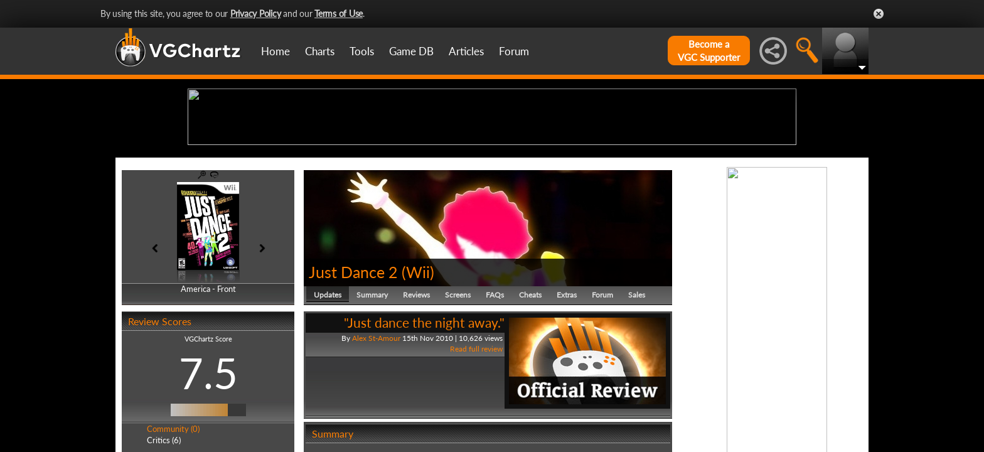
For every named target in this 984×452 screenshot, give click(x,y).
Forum (514, 51)
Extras (567, 392)
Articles (466, 51)
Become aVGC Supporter (709, 50)
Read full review (476, 446)
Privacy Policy (255, 13)
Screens (458, 392)
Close (879, 14)
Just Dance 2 (353, 369)
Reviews (416, 392)
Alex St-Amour (376, 435)
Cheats (530, 392)
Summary (372, 392)
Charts (319, 51)
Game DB (411, 51)
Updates (327, 392)
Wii (418, 369)
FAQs (495, 392)
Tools (362, 51)
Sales (636, 392)
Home (275, 51)
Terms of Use (338, 13)
